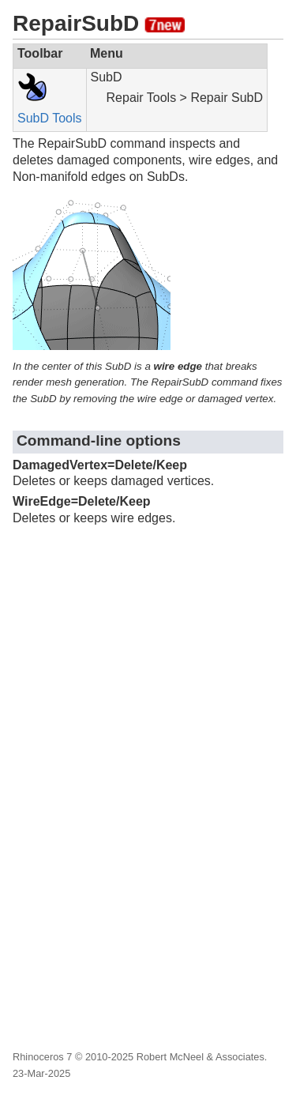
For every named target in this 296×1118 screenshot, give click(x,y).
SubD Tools (49, 118)
